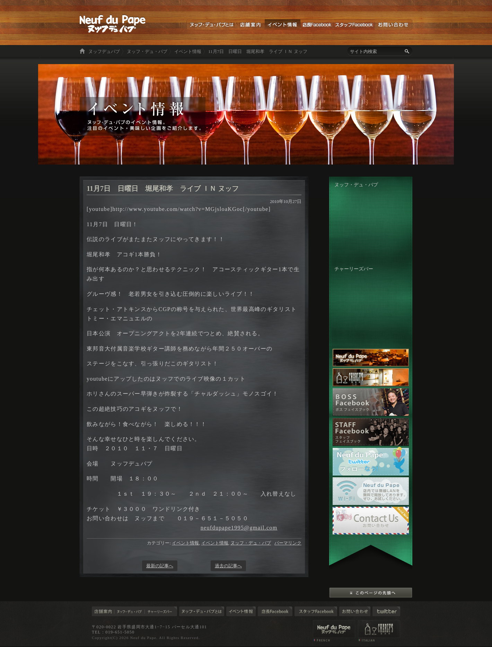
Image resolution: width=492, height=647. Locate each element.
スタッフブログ (316, 611)
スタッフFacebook (354, 24)
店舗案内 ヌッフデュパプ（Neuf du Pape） (334, 630)
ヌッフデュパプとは (211, 24)
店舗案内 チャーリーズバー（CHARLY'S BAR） (379, 630)
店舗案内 (251, 24)
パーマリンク (287, 543)
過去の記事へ (228, 565)
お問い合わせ (393, 24)
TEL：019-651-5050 (113, 632)
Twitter (386, 611)
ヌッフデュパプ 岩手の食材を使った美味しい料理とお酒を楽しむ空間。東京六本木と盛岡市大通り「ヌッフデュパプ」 (113, 24)
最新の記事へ (159, 565)
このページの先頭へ (370, 592)
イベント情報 (282, 24)
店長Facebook (316, 24)
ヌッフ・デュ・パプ (147, 51)
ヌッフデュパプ (104, 51)
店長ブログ (275, 611)
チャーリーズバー (161, 611)
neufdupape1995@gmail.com (239, 528)
